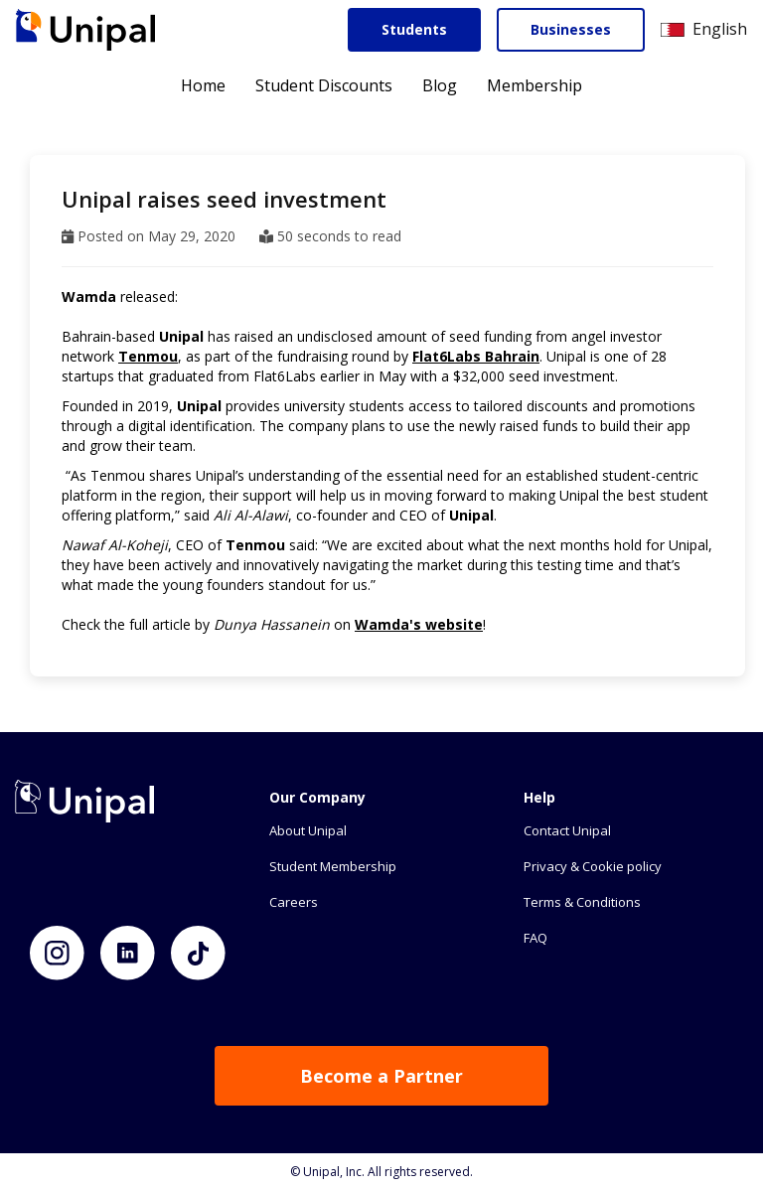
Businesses (571, 29)
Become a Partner (381, 1076)
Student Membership (332, 866)
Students (414, 29)
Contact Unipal (567, 830)
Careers (293, 902)
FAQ (535, 938)
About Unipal (308, 830)
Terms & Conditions (582, 902)
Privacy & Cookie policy (593, 866)
